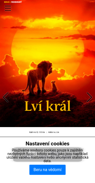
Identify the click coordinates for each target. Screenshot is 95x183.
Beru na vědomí (47, 169)
